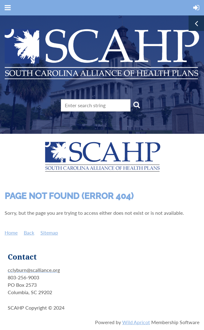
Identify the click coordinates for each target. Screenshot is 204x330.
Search (136, 104)
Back (29, 232)
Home (11, 232)
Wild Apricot (136, 322)
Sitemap (49, 232)
